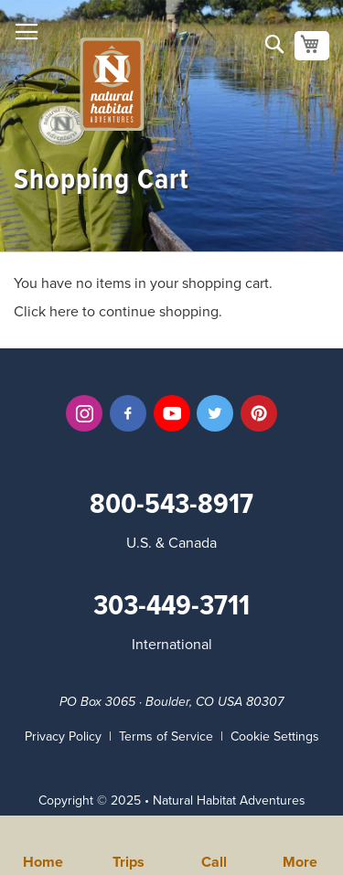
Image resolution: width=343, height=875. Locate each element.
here (64, 312)
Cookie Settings (274, 736)
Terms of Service (166, 736)
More (300, 860)
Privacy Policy (63, 736)
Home (43, 860)
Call (214, 860)
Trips (129, 860)
